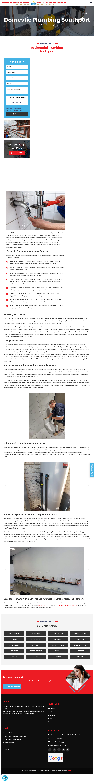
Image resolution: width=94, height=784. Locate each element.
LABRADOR (80, 652)
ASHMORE (58, 658)
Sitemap (6, 750)
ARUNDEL (14, 658)
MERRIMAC (58, 640)
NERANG (14, 640)
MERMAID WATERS (58, 646)
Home (36, 26)
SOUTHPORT (14, 652)
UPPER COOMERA (80, 634)
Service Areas (8, 747)
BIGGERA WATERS (80, 646)
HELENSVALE (36, 634)
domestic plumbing (35, 233)
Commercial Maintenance (12, 740)
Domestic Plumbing (10, 733)
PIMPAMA (80, 658)
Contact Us (53, 723)
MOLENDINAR (14, 646)
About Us (52, 712)
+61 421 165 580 (17, 154)
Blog (50, 719)
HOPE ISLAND (58, 634)
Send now (17, 114)
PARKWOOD (80, 640)
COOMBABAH (35, 646)
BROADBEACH (14, 634)
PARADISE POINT (36, 652)
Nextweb (70, 771)
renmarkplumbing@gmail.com (67, 606)
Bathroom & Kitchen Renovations (14, 737)
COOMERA (35, 658)
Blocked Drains (9, 743)
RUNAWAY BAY (36, 640)
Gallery (51, 716)
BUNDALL (58, 652)
